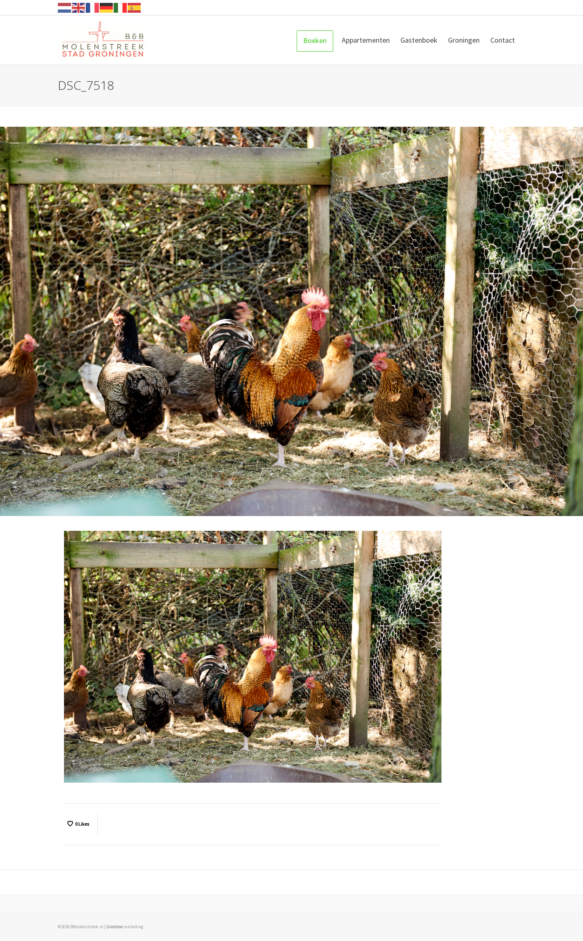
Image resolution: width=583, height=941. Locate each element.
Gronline (114, 927)
